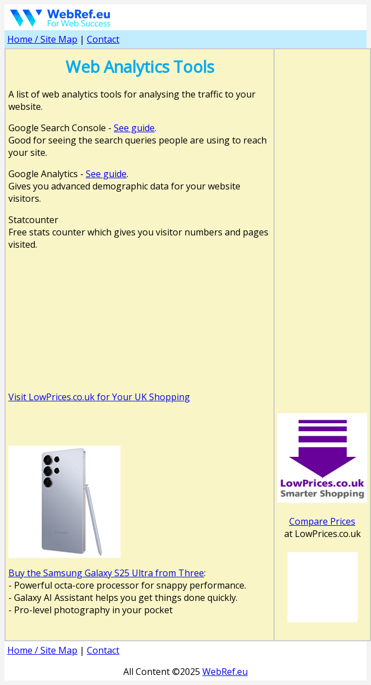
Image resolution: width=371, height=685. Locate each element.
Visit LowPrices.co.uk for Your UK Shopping (99, 397)
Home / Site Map (42, 39)
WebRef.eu (225, 671)
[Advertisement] (139, 276)
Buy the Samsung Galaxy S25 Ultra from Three (106, 573)
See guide (134, 128)
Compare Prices (322, 521)
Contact (103, 39)
